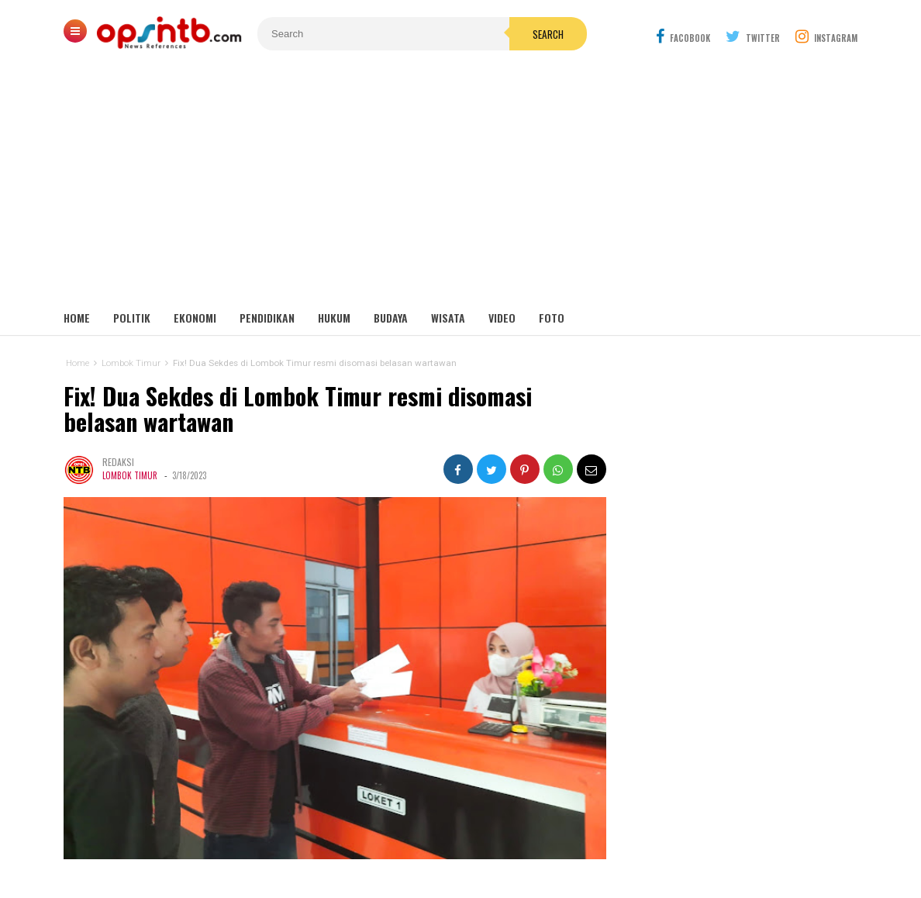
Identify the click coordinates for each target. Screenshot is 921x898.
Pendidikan (267, 317)
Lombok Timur (129, 475)
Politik (131, 317)
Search (548, 34)
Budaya (391, 317)
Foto (551, 317)
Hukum (334, 317)
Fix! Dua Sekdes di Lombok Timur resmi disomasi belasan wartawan (298, 409)
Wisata (448, 317)
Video (502, 317)
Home (77, 317)
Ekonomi (195, 317)
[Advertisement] (460, 186)
